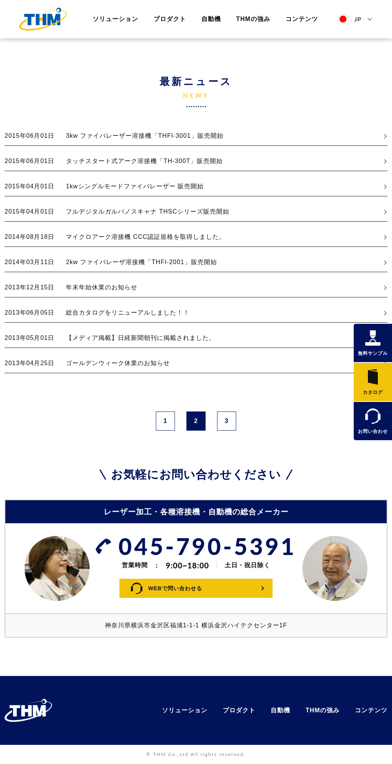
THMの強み (253, 19)
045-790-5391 (208, 546)
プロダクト (170, 19)
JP (357, 19)
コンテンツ (302, 19)
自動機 (211, 19)
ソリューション (115, 19)
